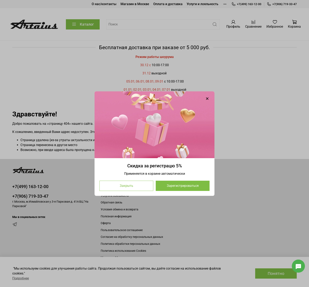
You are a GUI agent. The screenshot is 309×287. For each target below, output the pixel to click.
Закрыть (126, 185)
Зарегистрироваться (183, 185)
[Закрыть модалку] (207, 98)
